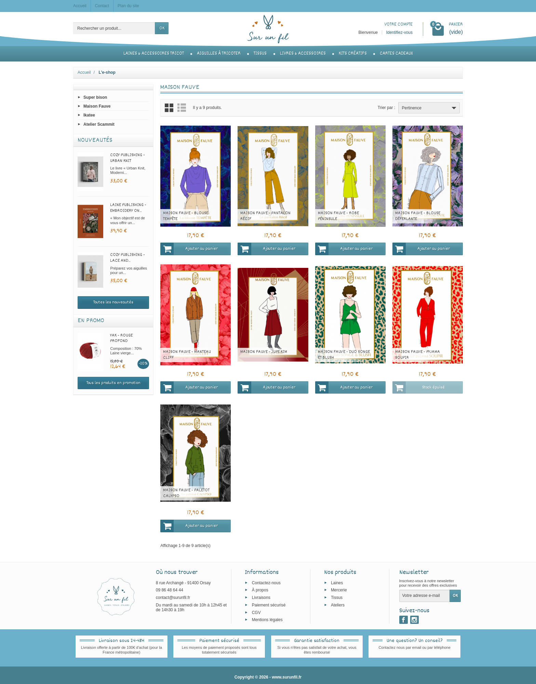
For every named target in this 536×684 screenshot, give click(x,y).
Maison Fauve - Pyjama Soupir (417, 354)
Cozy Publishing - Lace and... (127, 257)
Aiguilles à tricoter (219, 53)
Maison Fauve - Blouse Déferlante (417, 216)
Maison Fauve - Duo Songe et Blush (344, 354)
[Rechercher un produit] (114, 28)
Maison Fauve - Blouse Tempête (185, 216)
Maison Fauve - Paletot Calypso (186, 493)
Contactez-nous (266, 582)
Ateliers (338, 605)
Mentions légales (267, 619)
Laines (337, 582)
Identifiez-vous (399, 32)
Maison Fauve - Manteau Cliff (187, 354)
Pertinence (430, 108)
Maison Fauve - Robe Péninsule (338, 216)
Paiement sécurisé (269, 605)
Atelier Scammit (99, 124)
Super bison (95, 97)
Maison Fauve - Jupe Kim (263, 351)
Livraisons (261, 597)
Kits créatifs (353, 53)
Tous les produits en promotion (113, 383)
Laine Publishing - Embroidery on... (128, 208)
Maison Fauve (96, 106)
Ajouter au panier (189, 249)
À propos (260, 590)
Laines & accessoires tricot (153, 53)
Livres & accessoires (303, 53)
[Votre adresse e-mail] (424, 596)
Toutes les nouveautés (113, 302)
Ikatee (89, 115)
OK (161, 28)
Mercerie (339, 590)
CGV (256, 612)
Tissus (260, 53)
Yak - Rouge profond (121, 338)
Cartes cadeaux (396, 53)
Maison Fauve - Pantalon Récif (265, 216)
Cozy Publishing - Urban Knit (127, 158)
